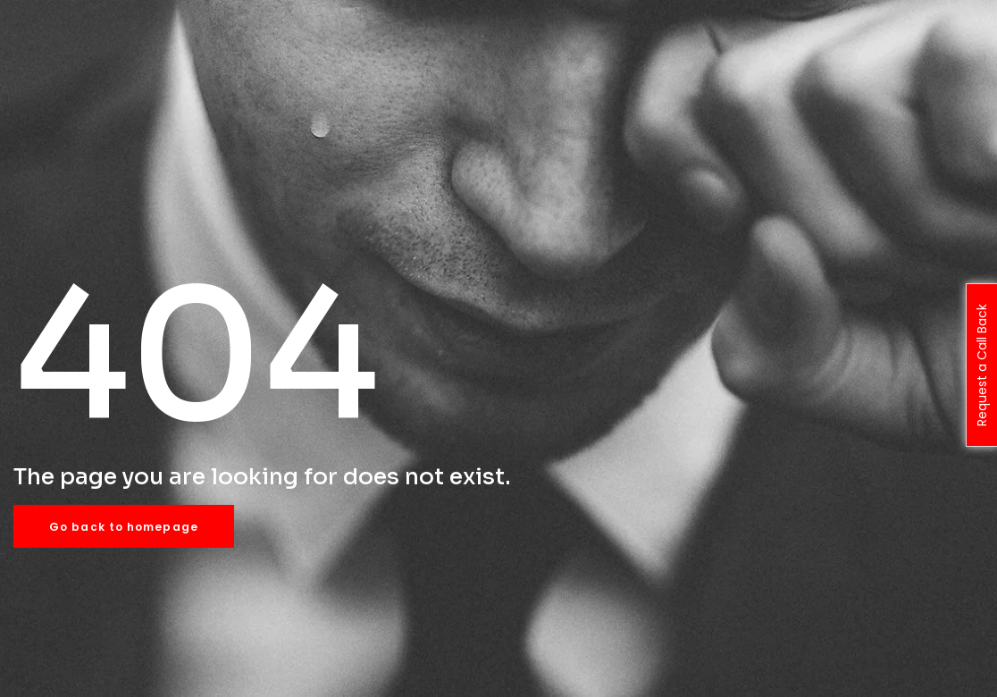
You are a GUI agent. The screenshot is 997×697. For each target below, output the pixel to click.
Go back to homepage (123, 526)
